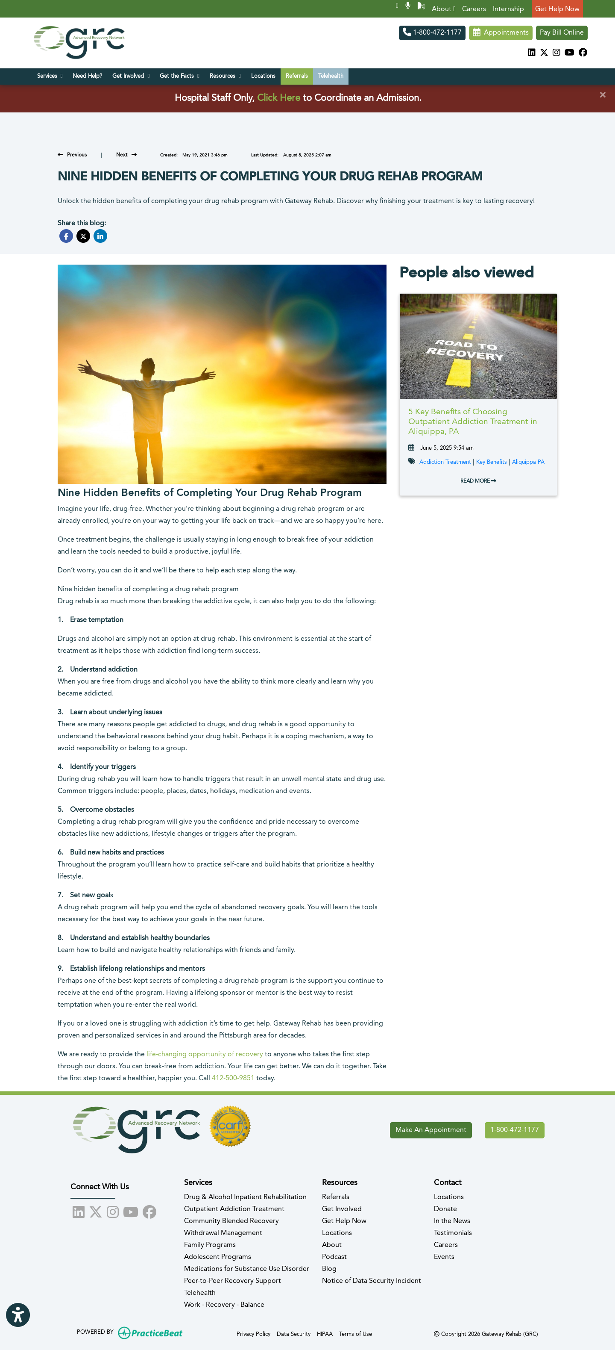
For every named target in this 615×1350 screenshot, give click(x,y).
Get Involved (342, 1209)
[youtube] (569, 53)
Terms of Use (355, 1333)
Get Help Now (557, 9)
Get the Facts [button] (179, 76)
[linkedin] (532, 53)
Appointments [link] (501, 32)
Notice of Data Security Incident (371, 1281)
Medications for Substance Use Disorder (246, 1269)
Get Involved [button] (130, 76)
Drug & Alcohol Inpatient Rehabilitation (245, 1197)
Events (444, 1257)
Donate (445, 1209)
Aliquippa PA (528, 462)
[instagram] (556, 53)
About (444, 9)
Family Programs (210, 1245)
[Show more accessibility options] (17, 1316)
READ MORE (478, 481)
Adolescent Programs (217, 1257)
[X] (544, 53)
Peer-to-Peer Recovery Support (232, 1281)
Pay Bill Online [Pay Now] (562, 32)
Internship (508, 9)
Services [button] (50, 76)
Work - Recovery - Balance (224, 1305)
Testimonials (453, 1233)
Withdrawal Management (223, 1233)
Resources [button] (225, 76)
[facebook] (583, 53)
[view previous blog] (72, 155)
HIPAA (325, 1333)
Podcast (334, 1257)
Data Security (293, 1333)
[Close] (603, 95)
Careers (474, 9)
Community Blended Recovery (231, 1221)
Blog (329, 1269)
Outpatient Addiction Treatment (234, 1209)
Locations (263, 76)
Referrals (297, 76)
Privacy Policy (253, 1333)
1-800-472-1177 (432, 32)
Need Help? (87, 76)
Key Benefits (491, 462)
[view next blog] (126, 155)
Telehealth (330, 76)
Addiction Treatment (445, 462)
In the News (452, 1221)
